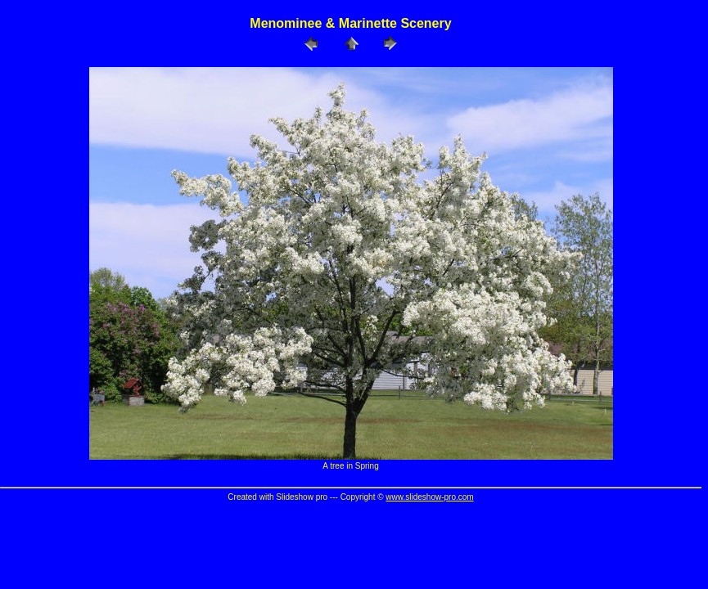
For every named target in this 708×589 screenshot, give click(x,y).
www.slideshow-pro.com (429, 496)
